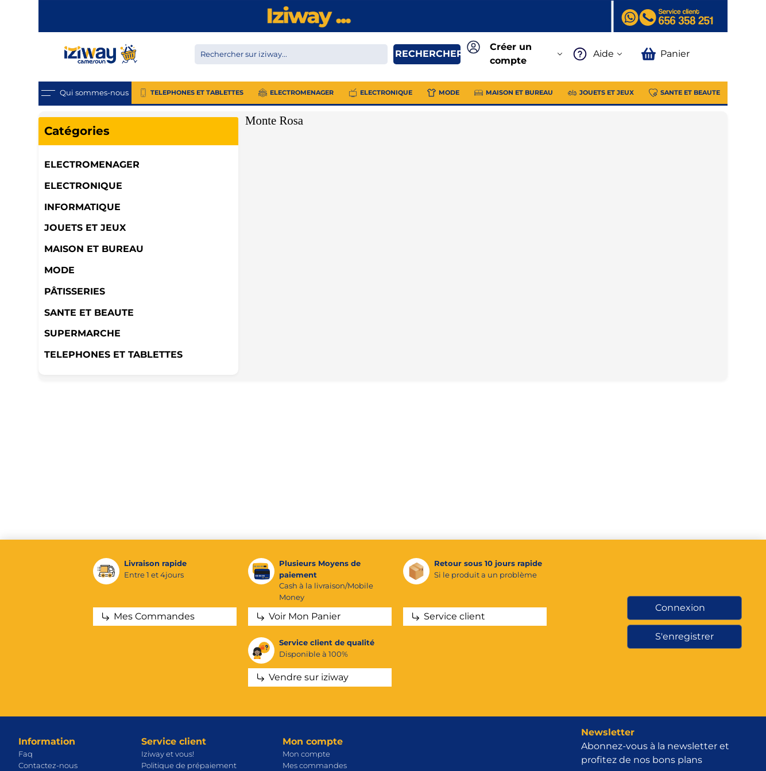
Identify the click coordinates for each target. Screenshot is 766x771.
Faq (25, 753)
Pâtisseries (74, 291)
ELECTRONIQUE (83, 185)
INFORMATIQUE (82, 207)
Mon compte (306, 753)
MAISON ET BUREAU (94, 248)
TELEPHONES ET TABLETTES (113, 354)
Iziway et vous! (167, 753)
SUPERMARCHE (82, 333)
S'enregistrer (684, 636)
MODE (59, 270)
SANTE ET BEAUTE (89, 312)
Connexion (680, 607)
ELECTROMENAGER (92, 164)
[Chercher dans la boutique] (291, 54)
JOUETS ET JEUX (85, 227)
